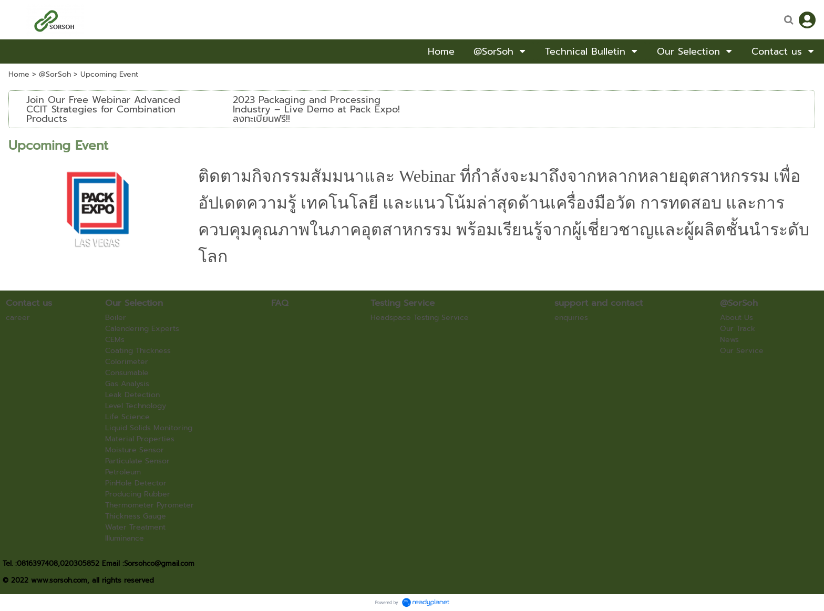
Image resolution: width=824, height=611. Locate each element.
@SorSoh (55, 74)
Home (18, 74)
